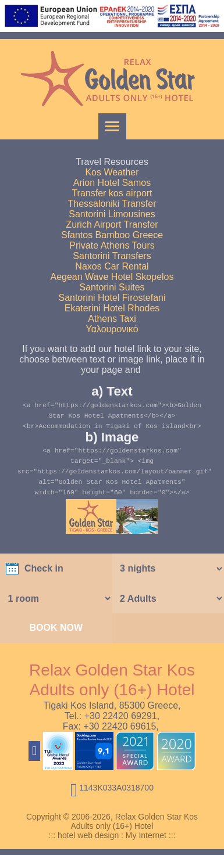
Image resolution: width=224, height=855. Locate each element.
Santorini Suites (111, 287)
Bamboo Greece (129, 235)
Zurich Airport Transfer (112, 224)
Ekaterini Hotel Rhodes (112, 308)
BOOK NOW (56, 628)
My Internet (146, 835)
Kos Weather (111, 172)
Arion (84, 183)
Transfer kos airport (112, 193)
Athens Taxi (112, 319)
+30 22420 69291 (120, 716)
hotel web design (88, 835)
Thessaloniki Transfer (111, 204)
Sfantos (77, 235)
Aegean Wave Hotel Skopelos (112, 277)
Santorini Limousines (112, 214)
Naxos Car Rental (111, 266)
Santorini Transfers (112, 256)
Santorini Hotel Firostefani (111, 298)
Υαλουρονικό (112, 329)
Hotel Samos (124, 183)
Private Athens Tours (111, 245)
